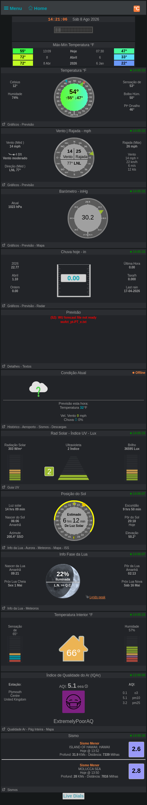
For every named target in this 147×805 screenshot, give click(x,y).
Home (37, 8)
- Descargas (58, 427)
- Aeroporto (28, 427)
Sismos (9, 790)
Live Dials (73, 795)
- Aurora (29, 548)
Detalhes (10, 366)
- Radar (40, 306)
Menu (14, 8)
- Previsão (27, 124)
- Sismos (43, 427)
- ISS (65, 548)
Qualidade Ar (13, 729)
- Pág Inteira (34, 729)
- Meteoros (43, 548)
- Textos (26, 366)
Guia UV (10, 487)
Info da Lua (12, 548)
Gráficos (10, 124)
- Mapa (40, 245)
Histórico (10, 427)
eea (83, 686)
